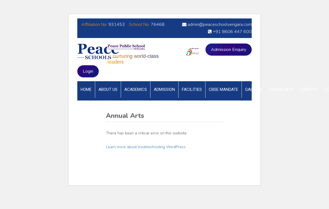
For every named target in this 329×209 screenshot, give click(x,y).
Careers (308, 89)
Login (88, 71)
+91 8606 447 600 (230, 32)
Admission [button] (164, 89)
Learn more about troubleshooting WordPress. (146, 147)
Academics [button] (135, 89)
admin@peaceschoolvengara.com (217, 24)
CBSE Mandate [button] (223, 89)
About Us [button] (107, 89)
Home (86, 89)
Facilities (192, 89)
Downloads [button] (281, 89)
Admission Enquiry (228, 50)
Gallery (253, 89)
